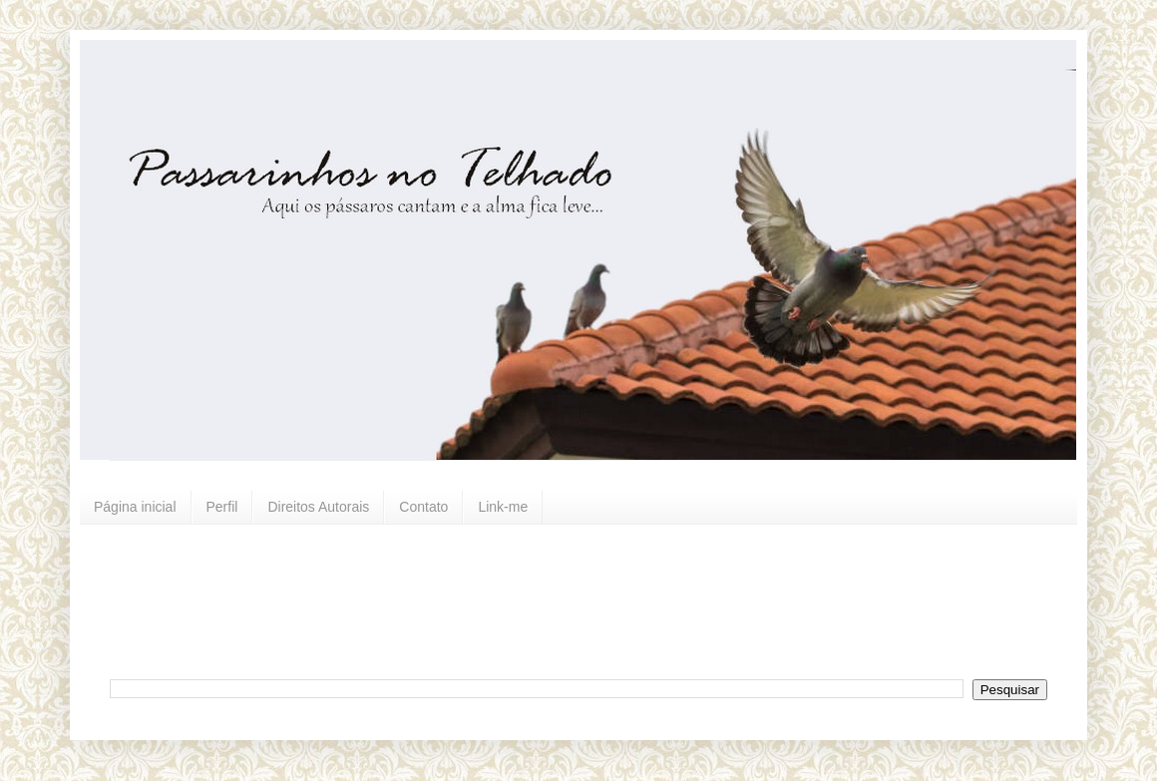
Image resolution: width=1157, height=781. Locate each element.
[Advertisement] (593, 599)
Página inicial (135, 507)
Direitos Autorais (318, 507)
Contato (423, 507)
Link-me (503, 507)
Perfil (222, 507)
